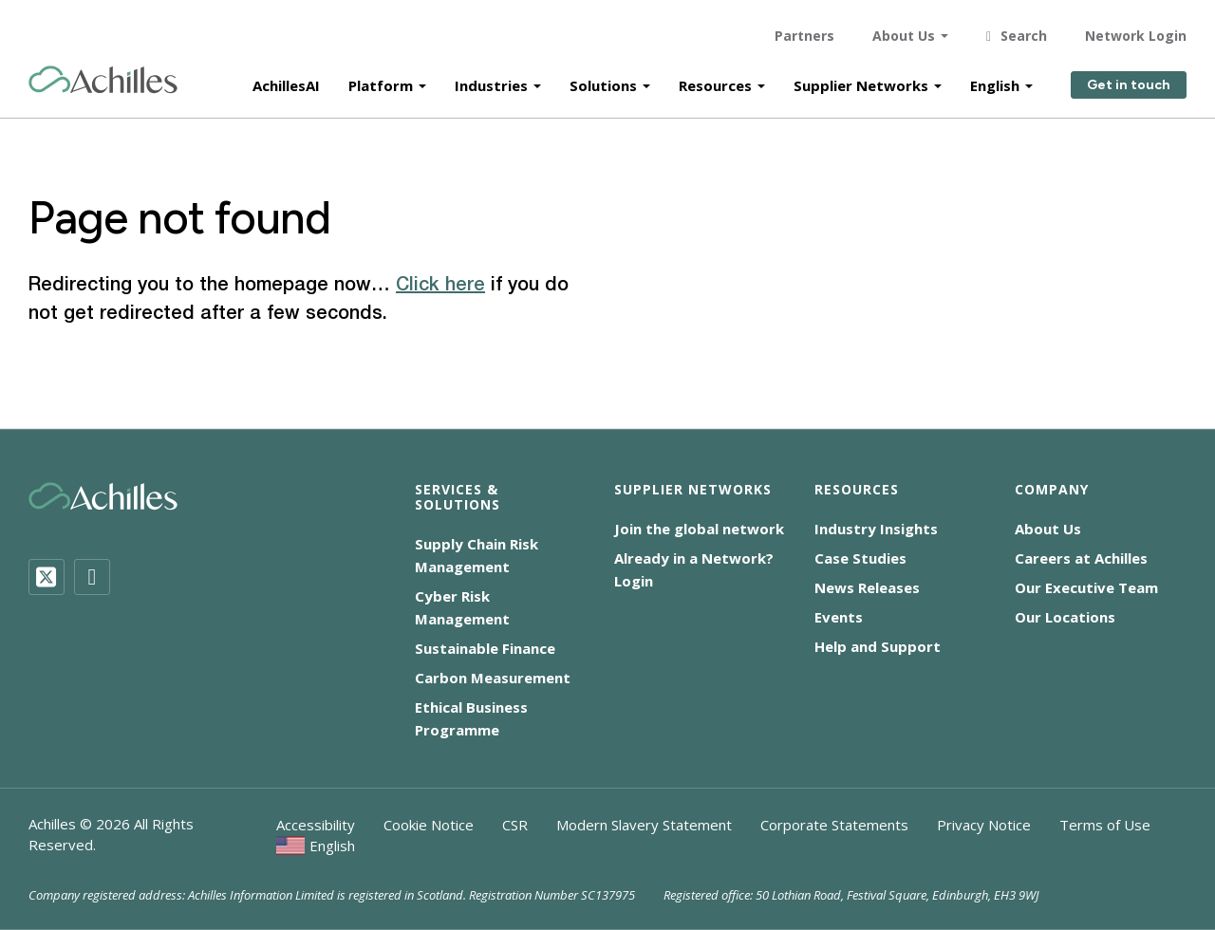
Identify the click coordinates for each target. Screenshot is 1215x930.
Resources (715, 77)
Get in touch (1128, 78)
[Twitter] (46, 577)
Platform (380, 77)
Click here (440, 285)
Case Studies (860, 558)
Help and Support (877, 646)
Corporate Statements (834, 824)
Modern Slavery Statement (644, 824)
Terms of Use (1104, 824)
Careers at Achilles (1081, 558)
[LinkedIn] (92, 577)
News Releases (867, 587)
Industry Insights (876, 528)
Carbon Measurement (492, 677)
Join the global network (699, 528)
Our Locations (1065, 616)
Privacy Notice (984, 824)
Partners (804, 28)
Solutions (603, 77)
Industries (491, 77)
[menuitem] (315, 845)
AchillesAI (286, 77)
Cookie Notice (428, 824)
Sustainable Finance (485, 648)
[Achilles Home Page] (103, 72)
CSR (515, 824)
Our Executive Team (1086, 587)
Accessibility (315, 824)
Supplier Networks (861, 77)
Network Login (1136, 28)
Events (838, 616)
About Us (903, 28)
